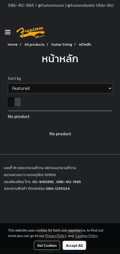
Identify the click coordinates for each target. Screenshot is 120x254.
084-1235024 (58, 188)
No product (18, 116)
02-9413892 (43, 182)
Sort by (16, 78)
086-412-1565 (68, 182)
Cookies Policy (87, 235)
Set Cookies (47, 245)
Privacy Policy (55, 235)
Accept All (74, 245)
